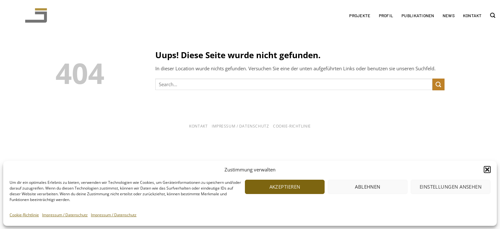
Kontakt (472, 15)
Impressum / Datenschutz (65, 215)
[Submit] (438, 84)
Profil (386, 15)
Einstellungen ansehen (451, 187)
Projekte (359, 15)
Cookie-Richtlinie (24, 215)
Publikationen (417, 15)
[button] (487, 169)
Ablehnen (367, 187)
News (449, 15)
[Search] (492, 15)
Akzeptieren (284, 187)
